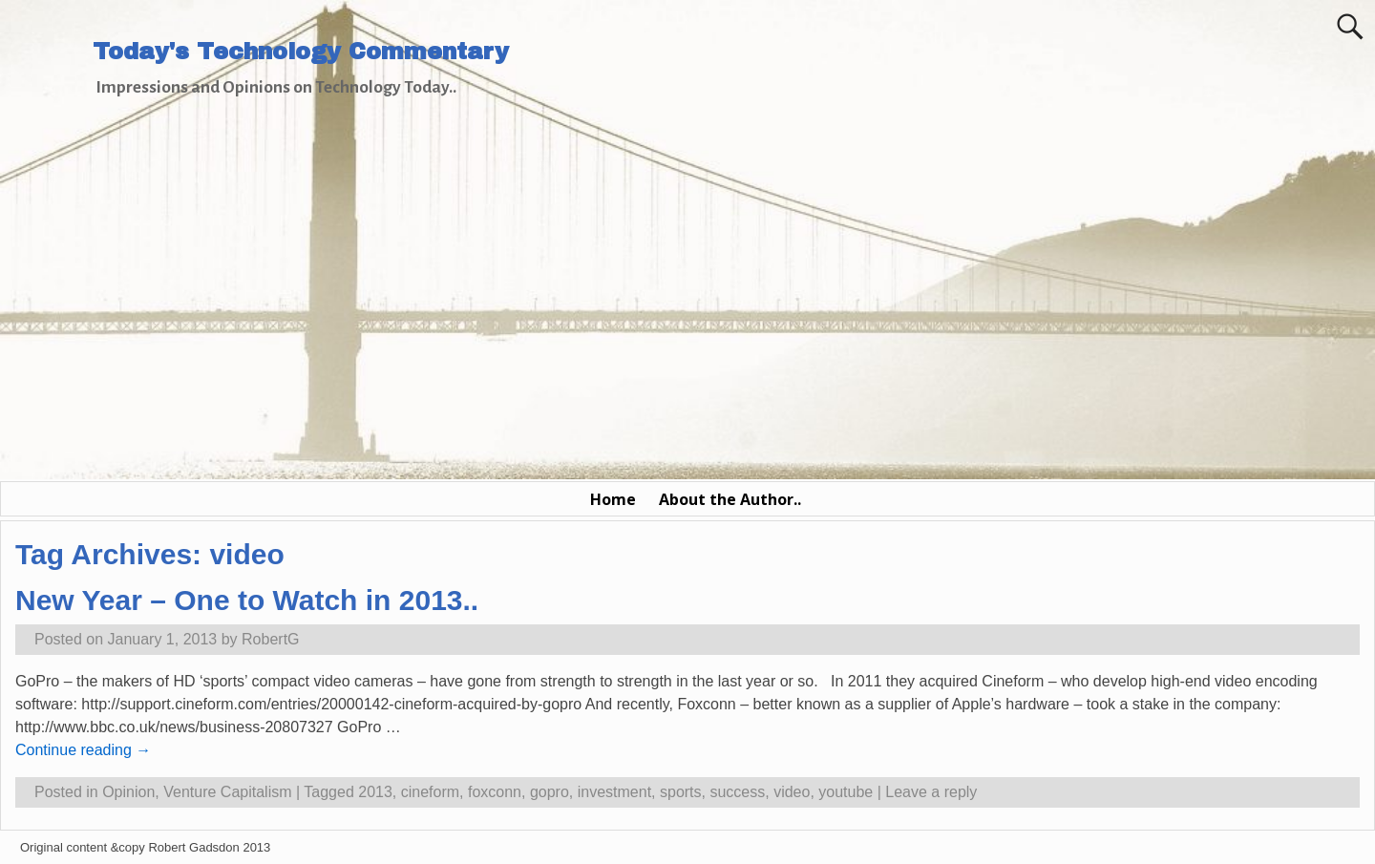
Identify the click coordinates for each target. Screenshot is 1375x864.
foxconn (494, 792)
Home (613, 499)
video (791, 792)
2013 (375, 792)
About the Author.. (730, 499)
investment (614, 792)
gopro (549, 792)
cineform (430, 792)
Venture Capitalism (227, 792)
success (737, 792)
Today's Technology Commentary (301, 51)
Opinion (128, 792)
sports (681, 792)
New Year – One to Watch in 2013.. (246, 600)
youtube (845, 792)
